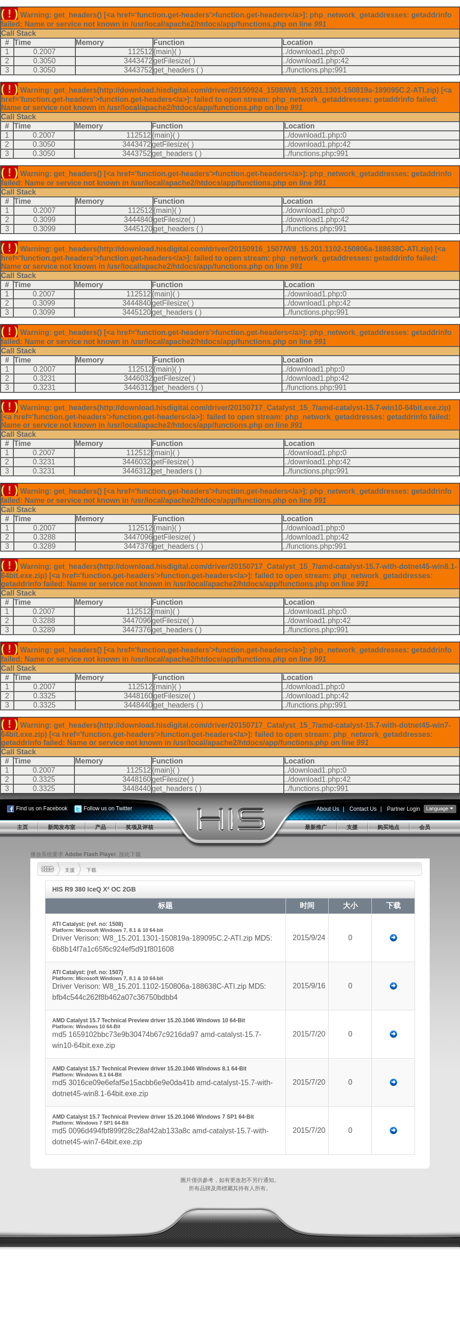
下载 (91, 870)
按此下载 (130, 854)
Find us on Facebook (41, 808)
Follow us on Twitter (108, 808)
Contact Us (362, 809)
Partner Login (403, 809)
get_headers (173, 70)
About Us (327, 809)
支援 (70, 870)
